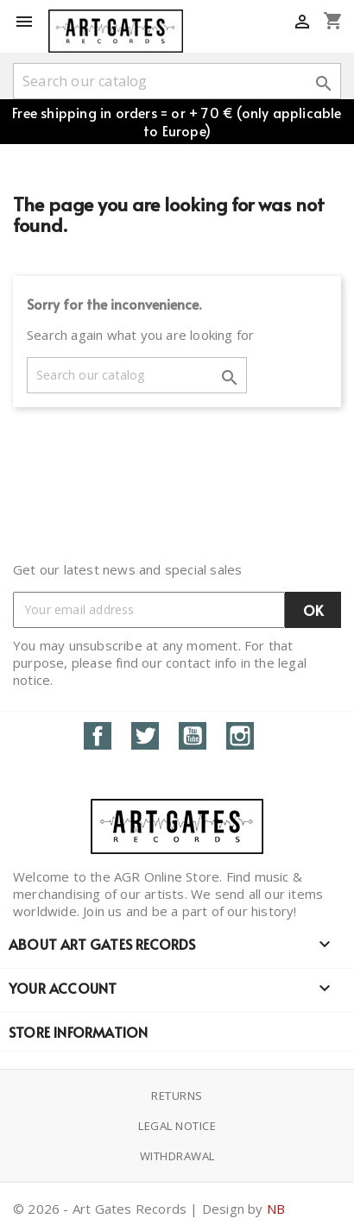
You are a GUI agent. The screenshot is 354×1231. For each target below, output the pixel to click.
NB (276, 1208)
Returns (177, 1095)
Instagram (240, 736)
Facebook (97, 736)
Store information (78, 1031)
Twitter (145, 736)
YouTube (192, 736)
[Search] (177, 81)
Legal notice (177, 1126)
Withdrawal (177, 1156)
